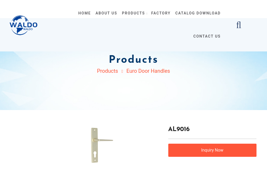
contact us (207, 36)
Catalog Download (198, 13)
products (134, 13)
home (84, 13)
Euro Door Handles (148, 71)
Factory (161, 13)
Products (107, 71)
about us (106, 13)
